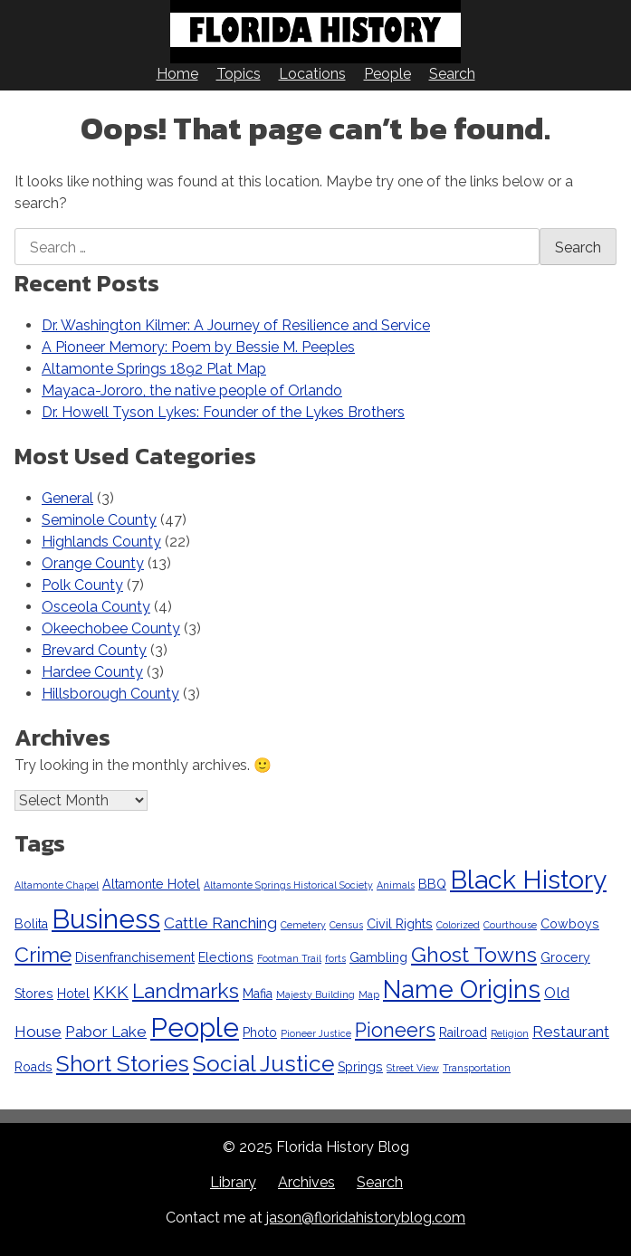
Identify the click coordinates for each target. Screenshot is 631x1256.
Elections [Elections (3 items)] (225, 957)
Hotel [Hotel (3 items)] (73, 993)
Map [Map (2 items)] (369, 994)
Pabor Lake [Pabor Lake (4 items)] (106, 1032)
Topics (238, 73)
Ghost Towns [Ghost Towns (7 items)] (474, 954)
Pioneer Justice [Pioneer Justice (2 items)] (316, 1033)
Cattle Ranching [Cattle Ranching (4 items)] (220, 923)
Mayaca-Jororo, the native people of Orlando (192, 390)
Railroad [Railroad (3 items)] (463, 1032)
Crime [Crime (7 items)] (43, 954)
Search (452, 73)
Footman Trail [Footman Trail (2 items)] (289, 958)
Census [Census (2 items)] (346, 924)
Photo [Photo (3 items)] (260, 1032)
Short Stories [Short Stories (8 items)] (122, 1064)
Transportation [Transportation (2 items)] (477, 1067)
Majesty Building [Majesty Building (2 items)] (315, 994)
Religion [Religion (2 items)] (510, 1033)
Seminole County (99, 519)
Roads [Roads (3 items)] (33, 1067)
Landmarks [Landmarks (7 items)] (185, 990)
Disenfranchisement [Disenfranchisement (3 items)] (135, 957)
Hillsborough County (110, 693)
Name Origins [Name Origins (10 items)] (461, 989)
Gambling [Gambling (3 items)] (378, 957)
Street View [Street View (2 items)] (413, 1067)
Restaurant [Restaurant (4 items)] (570, 1032)
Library (233, 1182)
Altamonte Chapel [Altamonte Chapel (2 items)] (56, 885)
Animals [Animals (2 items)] (396, 885)
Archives (306, 1182)
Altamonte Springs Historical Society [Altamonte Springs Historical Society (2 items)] (288, 885)
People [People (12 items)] (194, 1027)
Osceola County (96, 606)
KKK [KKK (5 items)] (111, 992)
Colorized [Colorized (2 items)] (458, 924)
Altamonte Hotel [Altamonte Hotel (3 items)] (151, 884)
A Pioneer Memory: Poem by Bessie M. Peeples (198, 347)
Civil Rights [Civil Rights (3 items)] (400, 924)
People (387, 73)
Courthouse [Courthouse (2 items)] (510, 924)
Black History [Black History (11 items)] (528, 879)
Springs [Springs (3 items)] (360, 1067)
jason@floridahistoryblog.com (365, 1217)
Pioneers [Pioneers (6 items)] (395, 1030)
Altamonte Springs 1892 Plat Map (154, 368)
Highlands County (101, 541)
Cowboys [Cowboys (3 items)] (569, 924)
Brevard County (94, 650)
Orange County (93, 563)
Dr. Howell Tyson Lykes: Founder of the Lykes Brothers (223, 412)
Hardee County (92, 671)
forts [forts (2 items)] (335, 958)
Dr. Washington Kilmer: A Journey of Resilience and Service (236, 325)
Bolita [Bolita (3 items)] (31, 924)
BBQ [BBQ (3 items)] (432, 884)
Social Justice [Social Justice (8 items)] (263, 1064)
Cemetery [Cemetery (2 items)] (303, 924)
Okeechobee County (111, 628)
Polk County (82, 585)
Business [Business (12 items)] (106, 919)
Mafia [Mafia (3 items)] (257, 993)
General (67, 498)
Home (177, 73)
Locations (312, 73)
